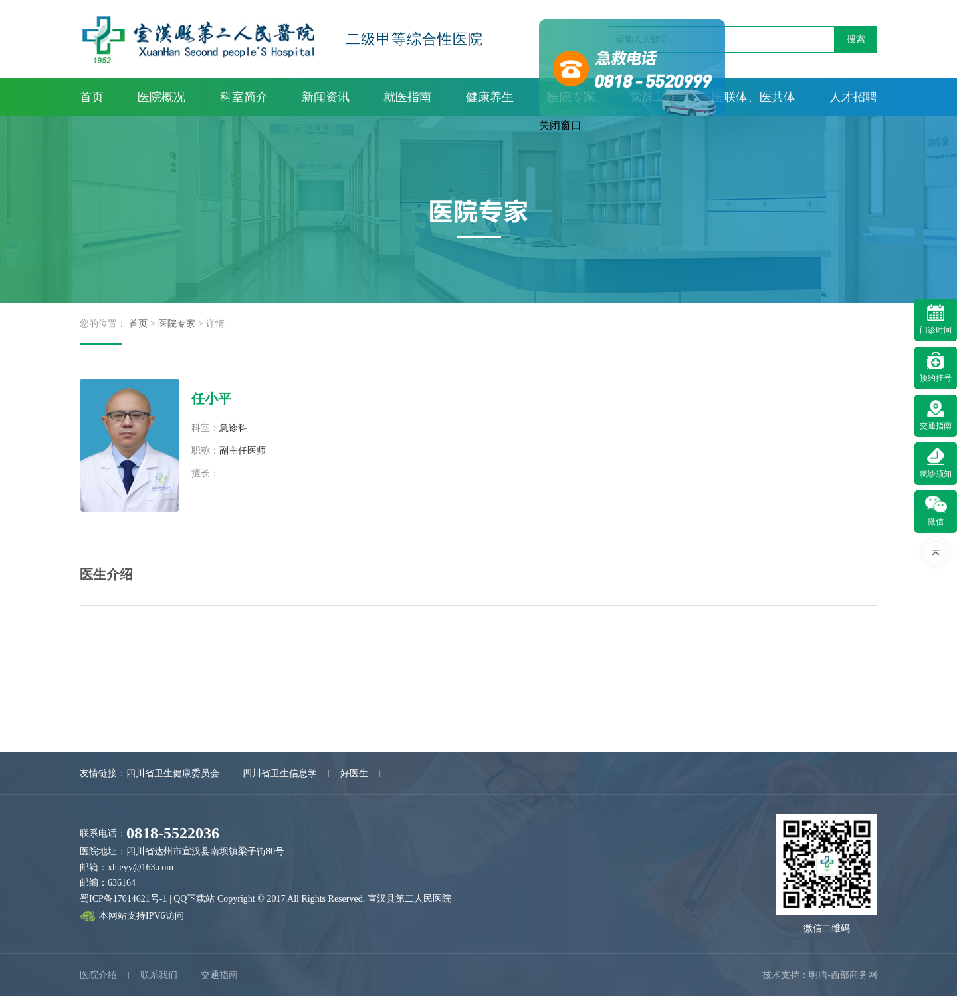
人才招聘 (853, 97)
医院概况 (161, 97)
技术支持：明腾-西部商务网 (819, 975)
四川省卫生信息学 (280, 773)
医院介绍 (98, 975)
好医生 (354, 773)
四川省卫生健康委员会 (172, 773)
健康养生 (490, 97)
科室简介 (244, 97)
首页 (92, 97)
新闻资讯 (326, 97)
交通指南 (219, 975)
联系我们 (158, 975)
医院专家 (176, 324)
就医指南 (407, 97)
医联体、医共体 (754, 97)
